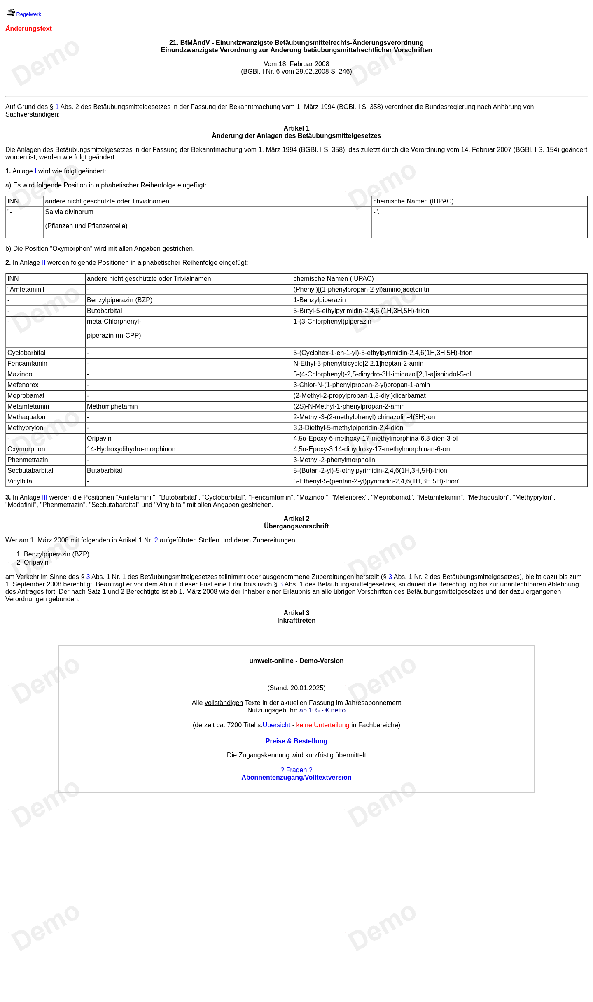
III (44, 497)
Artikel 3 (296, 613)
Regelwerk (28, 14)
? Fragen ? (296, 769)
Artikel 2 (296, 518)
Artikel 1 (296, 128)
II (44, 262)
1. (8, 171)
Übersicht (277, 725)
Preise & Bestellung (296, 741)
